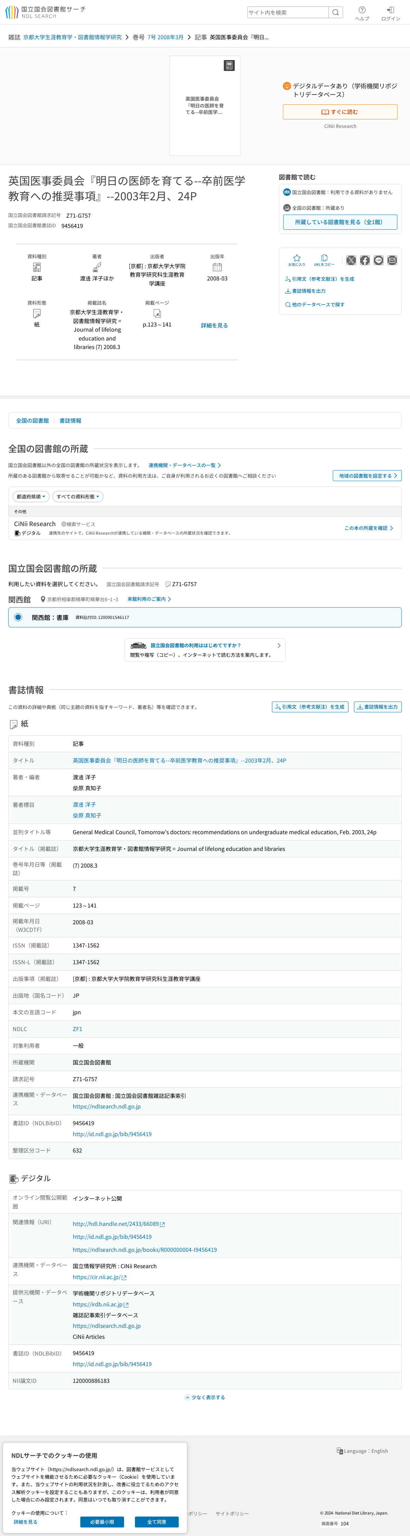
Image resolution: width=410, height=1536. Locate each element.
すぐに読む (339, 111)
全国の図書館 (32, 420)
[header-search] (295, 12)
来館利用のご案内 (150, 599)
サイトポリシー (232, 1513)
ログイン (390, 12)
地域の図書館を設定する (369, 476)
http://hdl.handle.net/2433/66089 (119, 1223)
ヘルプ (362, 12)
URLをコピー (324, 260)
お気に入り (296, 260)
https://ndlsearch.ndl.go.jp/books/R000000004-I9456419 (145, 1249)
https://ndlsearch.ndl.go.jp (107, 1106)
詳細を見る (214, 325)
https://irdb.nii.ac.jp (101, 1304)
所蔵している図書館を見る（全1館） (340, 222)
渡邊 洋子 (84, 804)
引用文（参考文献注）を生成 (319, 278)
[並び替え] (31, 496)
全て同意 (156, 1521)
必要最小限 (102, 1521)
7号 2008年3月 (166, 37)
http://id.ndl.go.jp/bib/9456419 (112, 1134)
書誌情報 (70, 420)
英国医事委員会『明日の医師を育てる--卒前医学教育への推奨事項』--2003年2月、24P (179, 760)
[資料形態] (78, 496)
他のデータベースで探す (315, 304)
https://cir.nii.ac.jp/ (100, 1277)
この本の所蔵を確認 (370, 528)
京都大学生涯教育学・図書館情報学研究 (72, 37)
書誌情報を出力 (305, 290)
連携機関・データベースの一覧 (186, 465)
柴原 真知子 (87, 815)
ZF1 (77, 1029)
